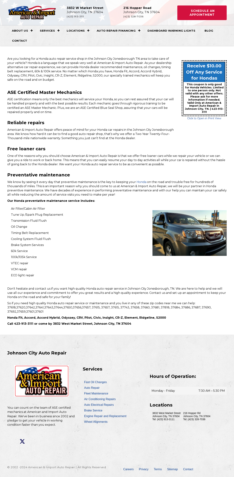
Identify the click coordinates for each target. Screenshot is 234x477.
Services (47, 30)
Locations (76, 30)
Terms (158, 469)
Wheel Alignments (95, 421)
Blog (209, 30)
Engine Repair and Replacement (105, 416)
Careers (128, 469)
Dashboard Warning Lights (171, 30)
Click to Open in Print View (204, 118)
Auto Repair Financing (116, 30)
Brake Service (93, 410)
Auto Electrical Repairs (99, 404)
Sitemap (172, 469)
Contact (19, 40)
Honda (141, 182)
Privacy (143, 469)
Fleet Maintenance (96, 393)
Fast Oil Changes (95, 382)
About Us (20, 30)
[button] (202, 12)
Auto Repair (92, 387)
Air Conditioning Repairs (100, 399)
